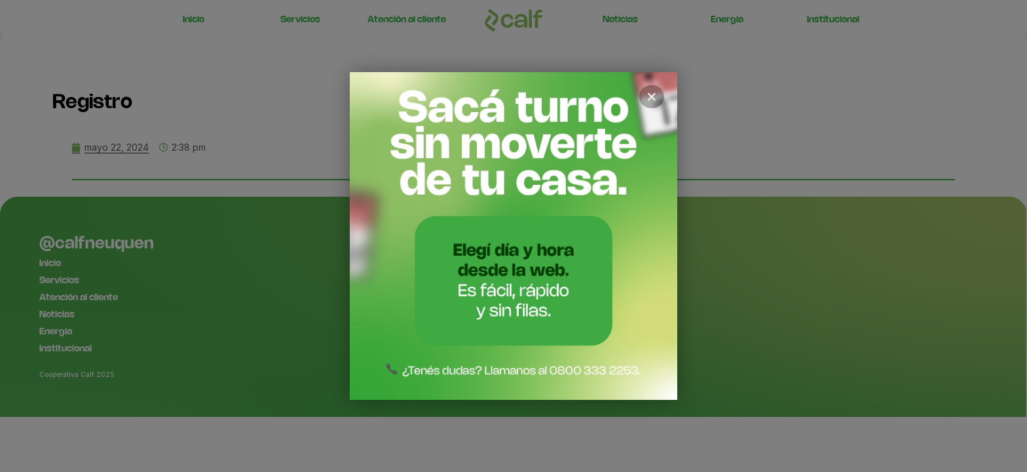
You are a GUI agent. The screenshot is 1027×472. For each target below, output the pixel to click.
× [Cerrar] (651, 97)
